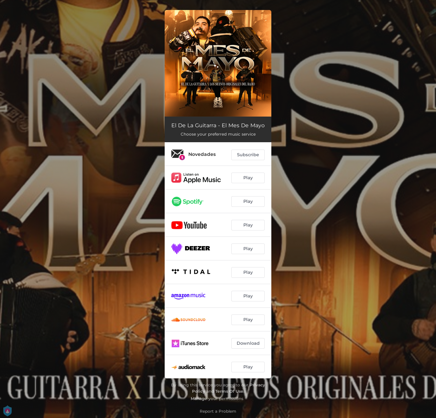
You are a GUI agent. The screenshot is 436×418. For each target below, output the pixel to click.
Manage (199, 398)
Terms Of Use (229, 391)
